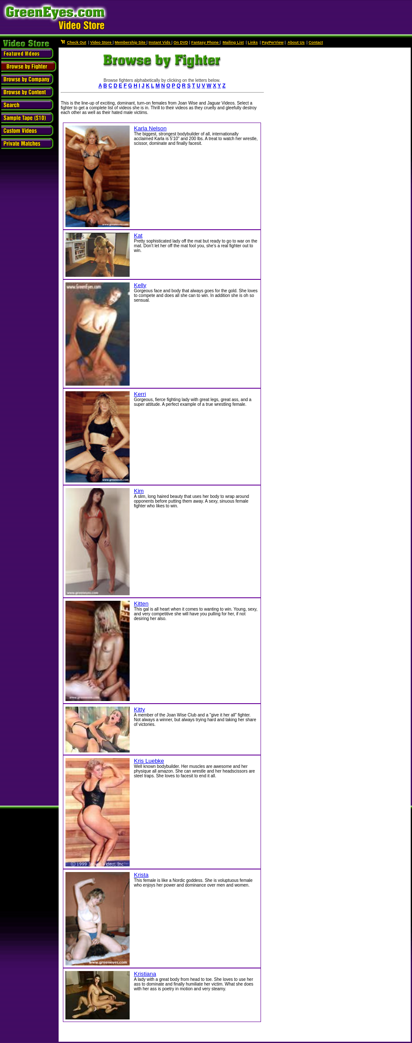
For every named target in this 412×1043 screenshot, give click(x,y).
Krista (141, 875)
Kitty (139, 709)
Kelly (140, 285)
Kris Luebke (149, 761)
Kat (138, 235)
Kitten (141, 603)
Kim (139, 491)
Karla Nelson (150, 128)
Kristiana (145, 974)
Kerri (140, 394)
